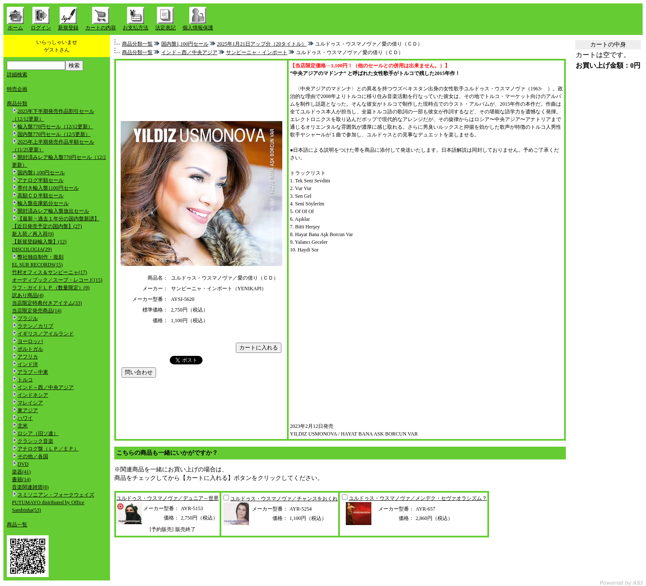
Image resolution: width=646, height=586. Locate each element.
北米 (22, 426)
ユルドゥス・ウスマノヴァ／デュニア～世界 (167, 498)
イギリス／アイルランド (45, 334)
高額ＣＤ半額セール (40, 196)
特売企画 (17, 89)
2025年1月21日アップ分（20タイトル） (262, 44)
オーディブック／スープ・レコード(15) (57, 280)
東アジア (27, 410)
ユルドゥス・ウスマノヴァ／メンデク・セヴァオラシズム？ (418, 498)
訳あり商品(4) (27, 295)
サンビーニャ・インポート (256, 52)
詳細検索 (17, 75)
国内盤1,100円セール (41, 173)
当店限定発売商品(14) (36, 311)
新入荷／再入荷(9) (33, 234)
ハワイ (25, 418)
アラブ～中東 (32, 372)
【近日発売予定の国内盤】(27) (47, 226)
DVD (23, 464)
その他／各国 (32, 456)
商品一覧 (17, 525)
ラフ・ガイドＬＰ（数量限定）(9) (51, 288)
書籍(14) (21, 479)
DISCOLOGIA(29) (32, 249)
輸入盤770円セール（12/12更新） (55, 127)
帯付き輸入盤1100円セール (48, 188)
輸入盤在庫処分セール (43, 203)
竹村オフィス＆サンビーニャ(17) (49, 272)
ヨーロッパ (30, 341)
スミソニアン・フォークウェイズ (55, 495)
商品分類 (17, 104)
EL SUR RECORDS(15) (37, 265)
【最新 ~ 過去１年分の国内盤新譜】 (58, 219)
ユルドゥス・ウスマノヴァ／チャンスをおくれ (284, 499)
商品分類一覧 (137, 44)
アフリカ (27, 357)
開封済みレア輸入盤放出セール (53, 211)
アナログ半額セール (40, 180)
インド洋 (27, 364)
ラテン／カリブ (35, 326)
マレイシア (30, 403)
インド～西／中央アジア (45, 387)
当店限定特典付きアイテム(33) (47, 303)
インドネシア (32, 395)
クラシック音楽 (35, 441)
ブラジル (27, 318)
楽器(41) (21, 472)
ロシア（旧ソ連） (37, 433)
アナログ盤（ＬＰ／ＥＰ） (48, 449)
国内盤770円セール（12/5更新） (53, 134)
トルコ (25, 380)
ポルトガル (30, 349)
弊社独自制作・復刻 (40, 257)
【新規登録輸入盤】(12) (39, 242)
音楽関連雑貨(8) (30, 487)
